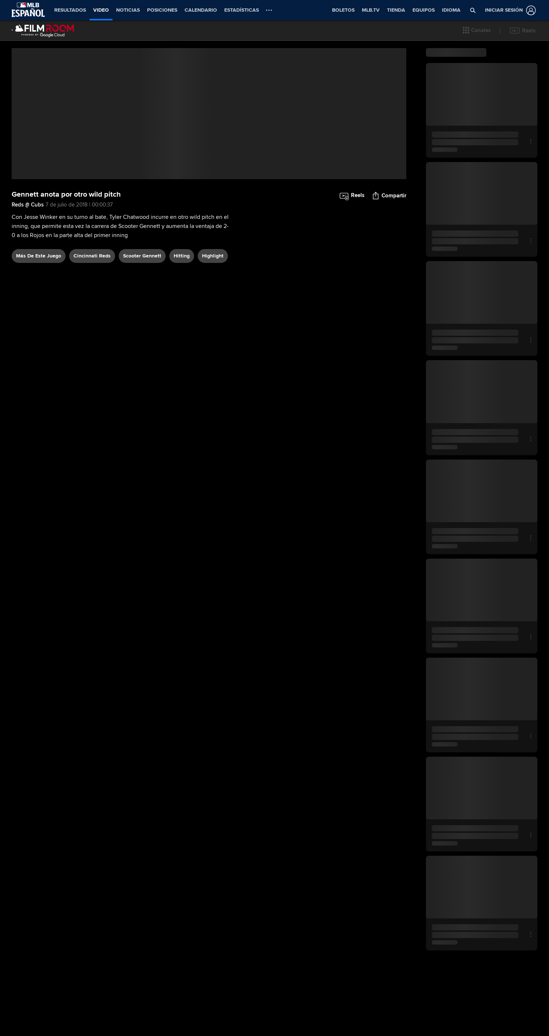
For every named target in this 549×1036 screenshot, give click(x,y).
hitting (182, 347)
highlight (213, 347)
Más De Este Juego (38, 347)
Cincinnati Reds (92, 347)
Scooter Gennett (142, 347)
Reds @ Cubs (28, 295)
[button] (476, 30)
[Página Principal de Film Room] (43, 31)
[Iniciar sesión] (509, 10)
